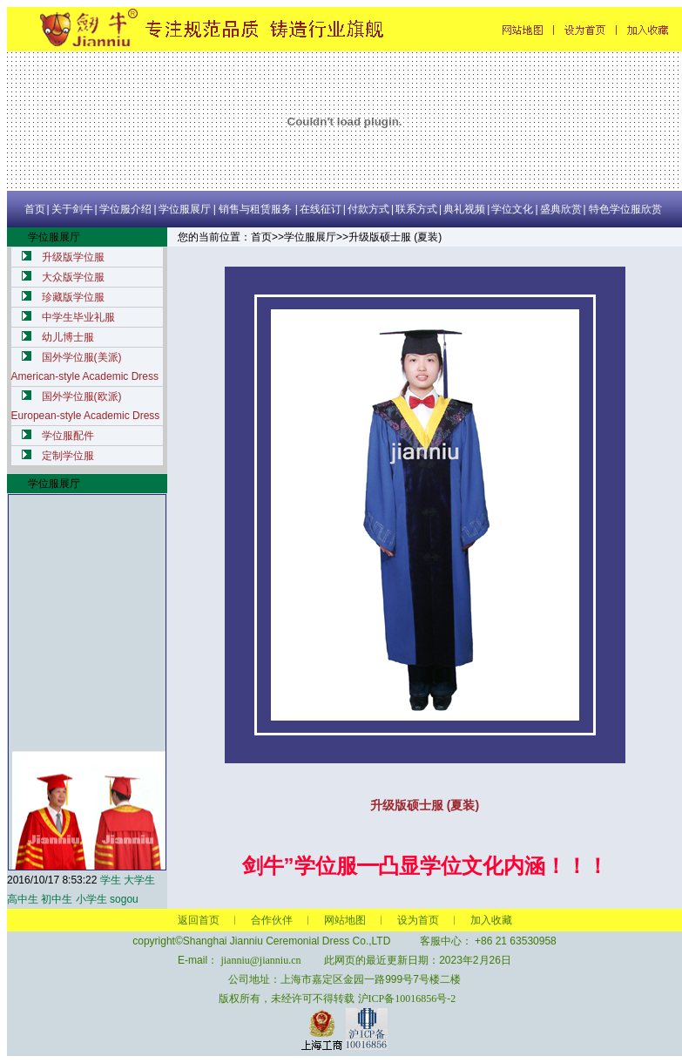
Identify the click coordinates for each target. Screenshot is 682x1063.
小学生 (91, 899)
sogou (124, 899)
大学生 (139, 880)
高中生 (22, 899)
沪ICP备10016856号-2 (407, 998)
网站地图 (345, 920)
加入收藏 (491, 920)
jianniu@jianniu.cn (260, 960)
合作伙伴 (272, 920)
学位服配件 (68, 436)
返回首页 (198, 920)
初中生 (56, 899)
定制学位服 (68, 456)
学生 (110, 880)
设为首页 (418, 920)
